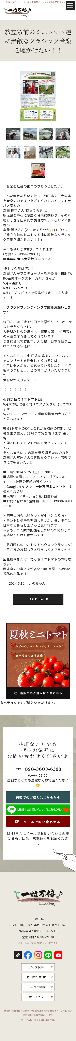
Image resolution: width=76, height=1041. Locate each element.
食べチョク (8, 702)
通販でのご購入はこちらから (38, 797)
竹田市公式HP (36, 977)
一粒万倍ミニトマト (50, 486)
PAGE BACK (38, 599)
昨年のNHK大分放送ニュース (28, 258)
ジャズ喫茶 (36, 967)
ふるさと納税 (36, 987)
